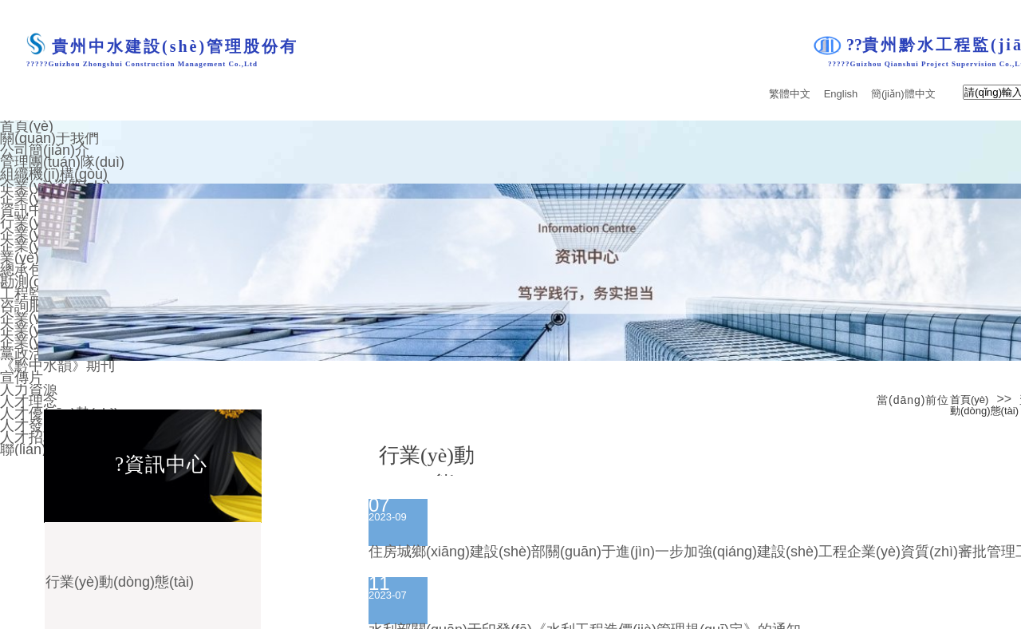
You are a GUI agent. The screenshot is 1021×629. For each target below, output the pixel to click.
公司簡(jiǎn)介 (44, 150)
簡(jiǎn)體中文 (903, 94)
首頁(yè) (969, 399)
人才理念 (28, 401)
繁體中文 (789, 94)
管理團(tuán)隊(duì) (62, 162)
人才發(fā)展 (39, 425)
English (841, 94)
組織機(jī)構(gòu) (54, 174)
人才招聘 (28, 437)
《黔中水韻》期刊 (57, 366)
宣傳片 (21, 378)
